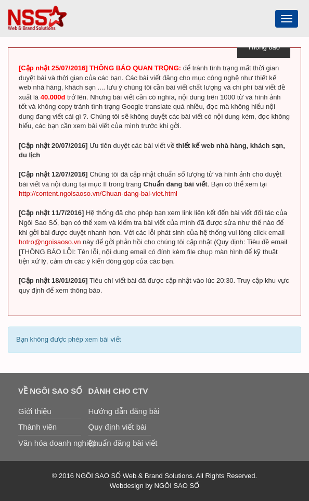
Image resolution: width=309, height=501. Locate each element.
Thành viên (37, 426)
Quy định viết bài (117, 426)
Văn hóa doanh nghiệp (49, 443)
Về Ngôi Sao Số (49, 390)
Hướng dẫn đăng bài (119, 411)
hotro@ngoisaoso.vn (50, 242)
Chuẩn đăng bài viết (119, 443)
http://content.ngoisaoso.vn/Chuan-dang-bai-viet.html (98, 193)
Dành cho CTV (118, 390)
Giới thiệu (35, 411)
